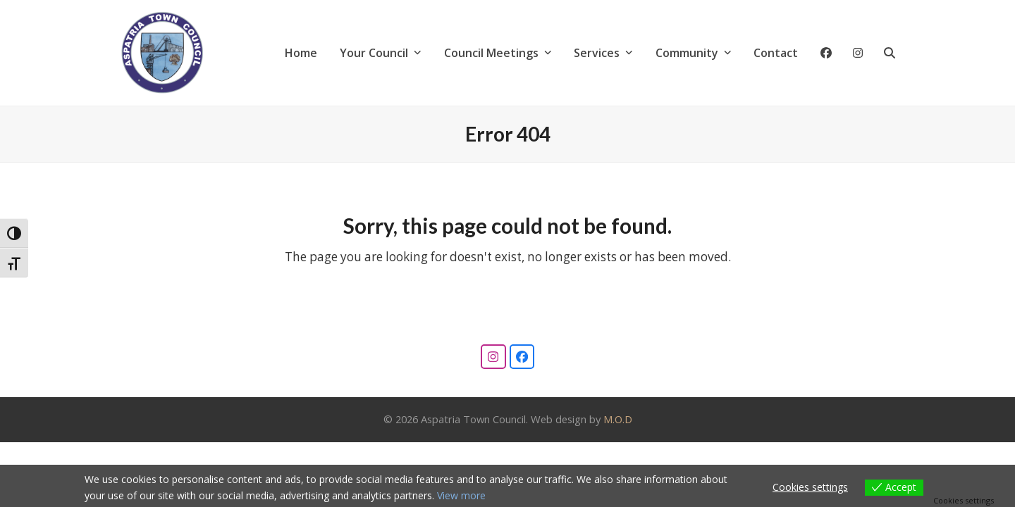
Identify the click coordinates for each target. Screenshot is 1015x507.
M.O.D (617, 419)
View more (461, 495)
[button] (889, 52)
